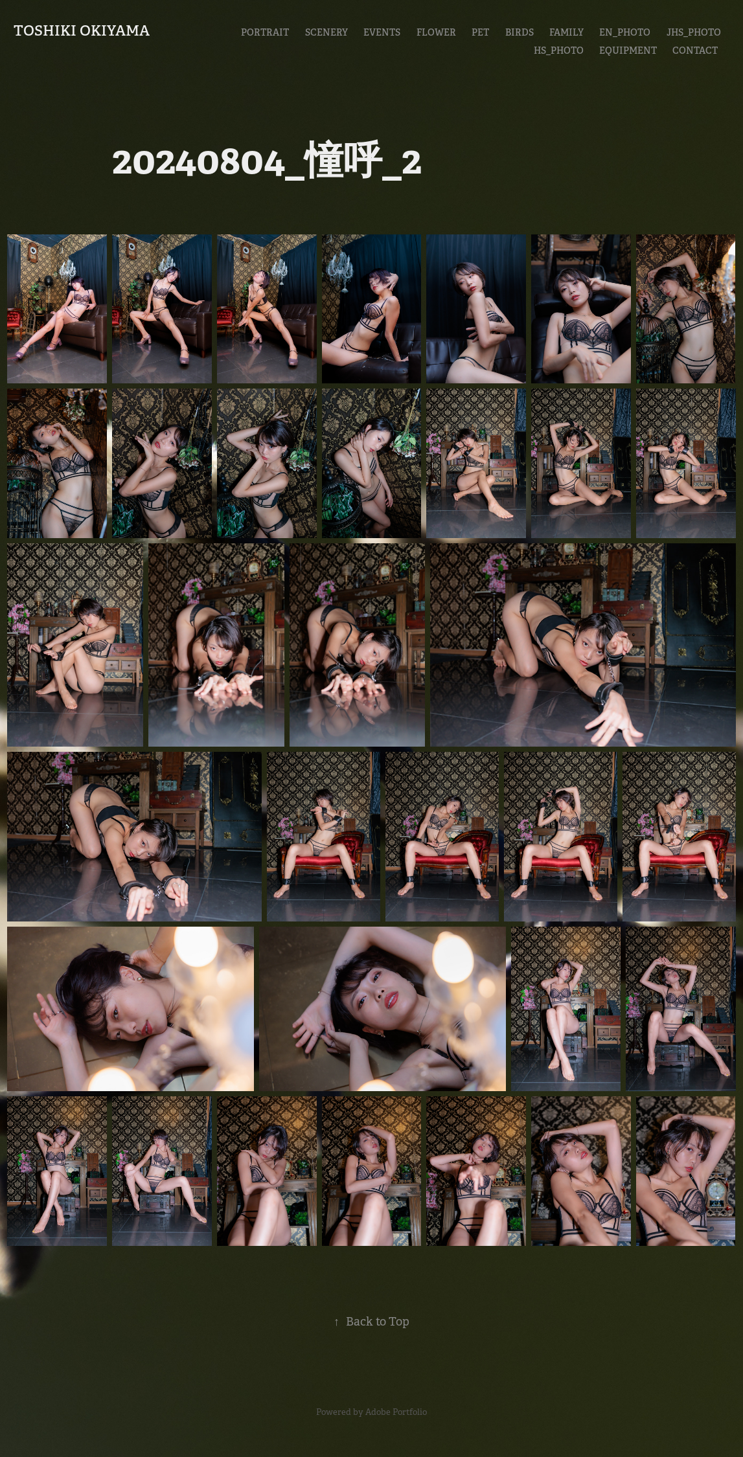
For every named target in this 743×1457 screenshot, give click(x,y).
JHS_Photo (694, 32)
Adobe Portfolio (396, 1411)
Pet (480, 32)
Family (566, 32)
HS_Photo (559, 50)
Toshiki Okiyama (82, 30)
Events (381, 32)
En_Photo (624, 32)
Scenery (326, 32)
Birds (519, 32)
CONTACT (695, 50)
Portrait (265, 32)
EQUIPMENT (628, 50)
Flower (436, 32)
